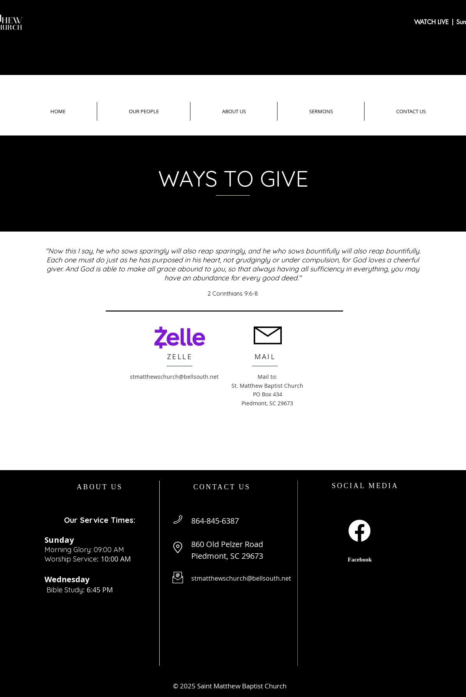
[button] (143, 111)
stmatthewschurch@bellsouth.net (174, 376)
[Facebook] (359, 531)
